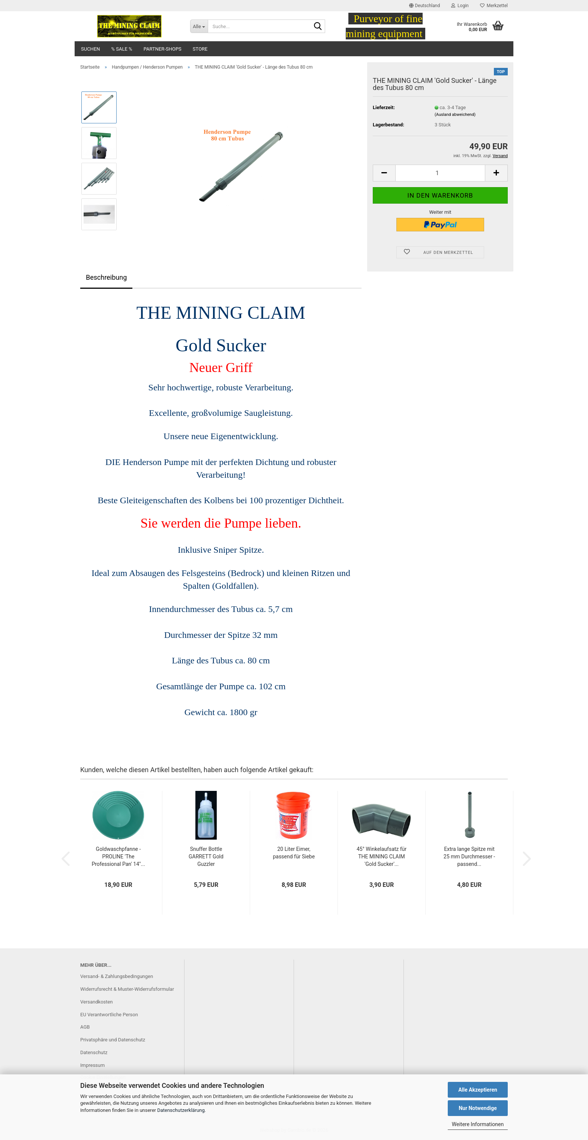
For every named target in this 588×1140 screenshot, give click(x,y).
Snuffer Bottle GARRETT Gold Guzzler (206, 856)
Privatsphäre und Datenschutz (112, 1039)
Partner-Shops (163, 49)
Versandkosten (96, 1002)
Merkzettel (494, 5)
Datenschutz (93, 1052)
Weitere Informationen (478, 1124)
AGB (85, 1027)
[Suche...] (199, 26)
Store (200, 49)
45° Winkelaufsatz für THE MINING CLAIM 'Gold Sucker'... (381, 856)
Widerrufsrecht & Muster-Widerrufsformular (127, 989)
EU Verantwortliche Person (109, 1014)
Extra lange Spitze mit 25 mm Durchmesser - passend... (469, 856)
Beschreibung (106, 277)
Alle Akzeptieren (477, 1090)
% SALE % (121, 49)
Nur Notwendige (478, 1108)
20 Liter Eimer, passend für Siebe (294, 853)
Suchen (90, 49)
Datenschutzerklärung (181, 1110)
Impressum (92, 1065)
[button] (425, 5)
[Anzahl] (440, 173)
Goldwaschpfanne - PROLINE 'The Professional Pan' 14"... (118, 856)
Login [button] (460, 5)
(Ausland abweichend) (455, 114)
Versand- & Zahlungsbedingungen (116, 976)
